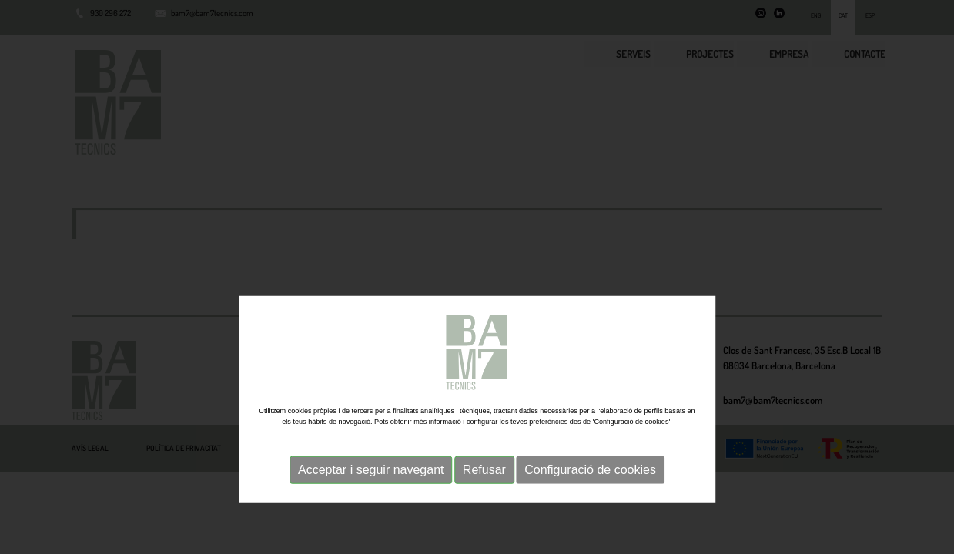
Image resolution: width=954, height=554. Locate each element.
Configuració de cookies (590, 530)
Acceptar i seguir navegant (371, 530)
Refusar (484, 530)
